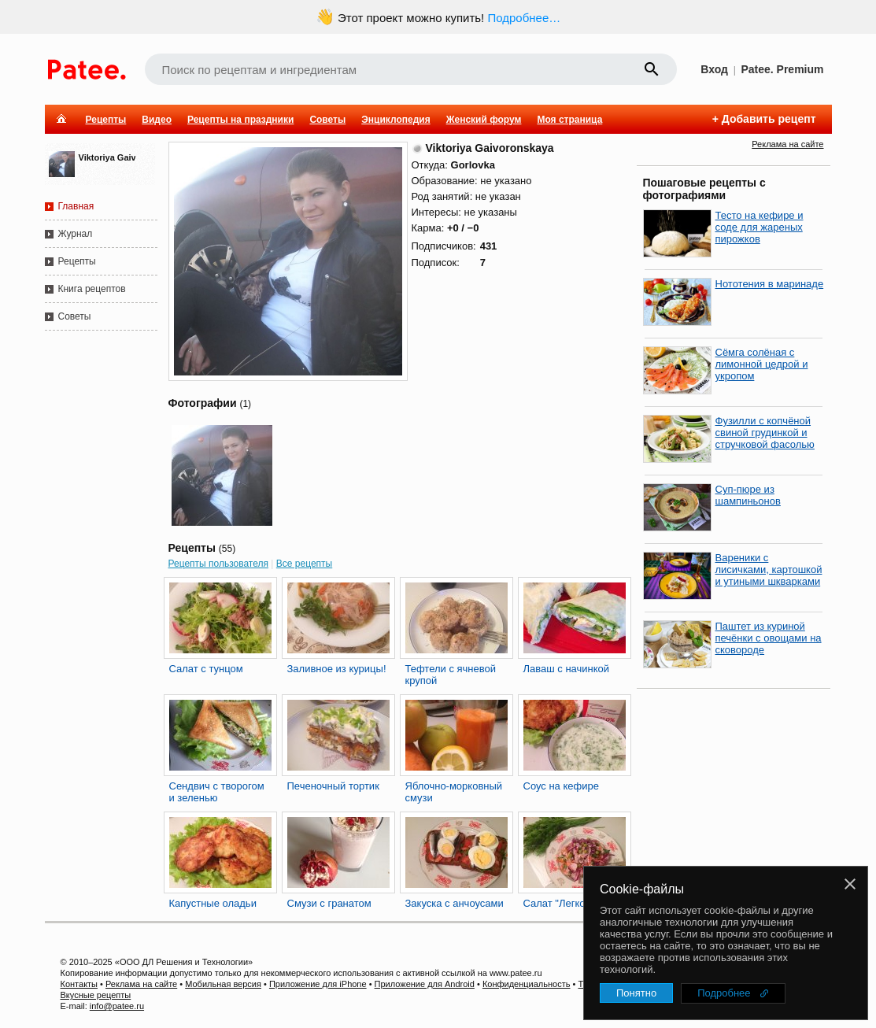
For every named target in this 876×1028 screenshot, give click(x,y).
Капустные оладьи (213, 903)
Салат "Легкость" (563, 903)
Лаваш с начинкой (566, 669)
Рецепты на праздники (240, 119)
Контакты (79, 984)
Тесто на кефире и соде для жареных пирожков (759, 227)
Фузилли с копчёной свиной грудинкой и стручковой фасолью (765, 432)
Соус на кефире (561, 786)
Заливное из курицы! (336, 669)
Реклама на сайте (787, 144)
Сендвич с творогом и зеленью (216, 792)
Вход (714, 69)
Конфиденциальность (526, 984)
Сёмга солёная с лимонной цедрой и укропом (761, 364)
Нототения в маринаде (769, 284)
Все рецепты (304, 563)
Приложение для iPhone (318, 984)
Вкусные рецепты (96, 995)
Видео (157, 119)
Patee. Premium (782, 69)
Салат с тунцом (206, 669)
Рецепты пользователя (218, 563)
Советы (327, 119)
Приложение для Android (425, 984)
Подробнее (723, 993)
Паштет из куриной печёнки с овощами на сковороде (768, 638)
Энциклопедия (395, 119)
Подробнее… (523, 17)
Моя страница (569, 119)
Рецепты (106, 119)
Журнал (75, 233)
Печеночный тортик (333, 786)
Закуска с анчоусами (454, 903)
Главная (76, 206)
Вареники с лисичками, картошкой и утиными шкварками (768, 569)
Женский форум (484, 119)
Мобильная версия (223, 984)
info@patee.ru (117, 1006)
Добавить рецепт (769, 119)
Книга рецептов (92, 288)
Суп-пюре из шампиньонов (748, 495)
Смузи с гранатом (329, 903)
